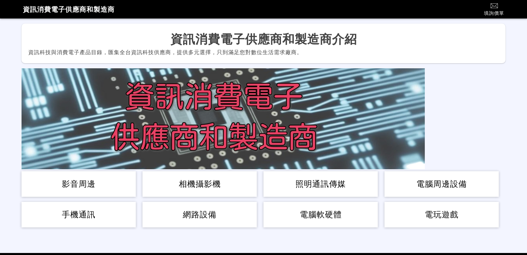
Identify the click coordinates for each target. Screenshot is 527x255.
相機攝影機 (200, 183)
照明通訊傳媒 (320, 183)
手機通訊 (78, 214)
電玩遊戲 (441, 214)
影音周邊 (78, 183)
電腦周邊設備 (441, 183)
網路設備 (199, 214)
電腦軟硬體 (321, 214)
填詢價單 (494, 9)
